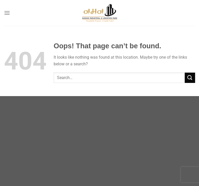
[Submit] (190, 78)
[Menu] (7, 12)
